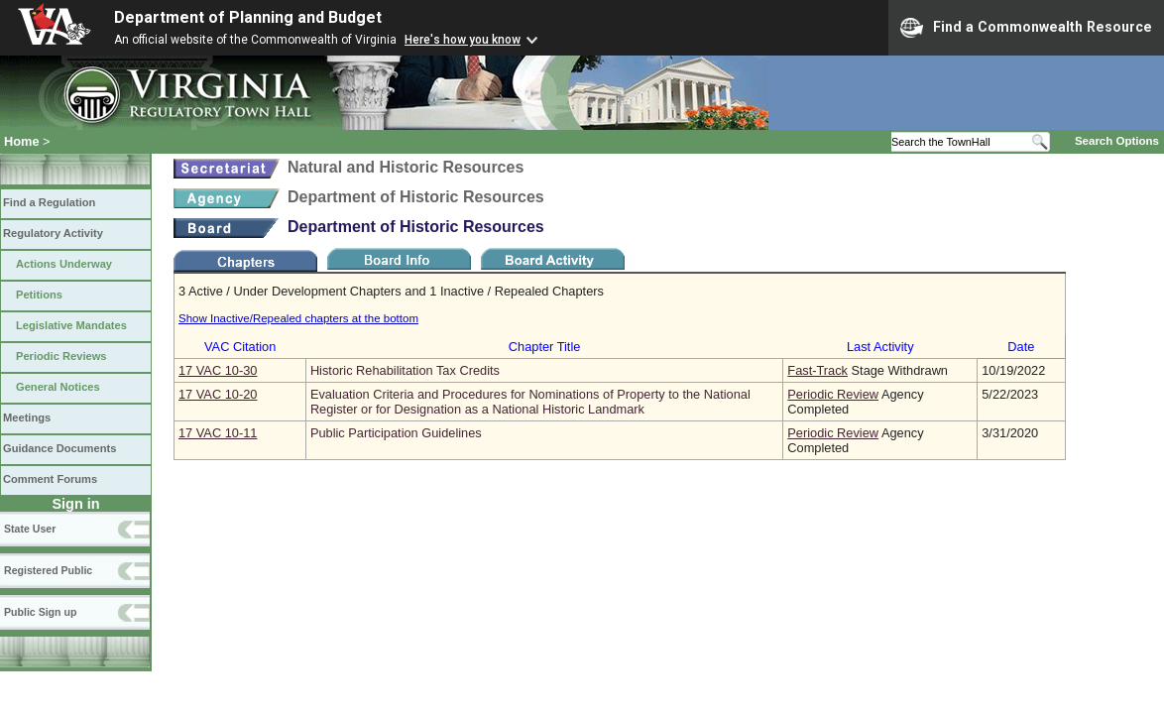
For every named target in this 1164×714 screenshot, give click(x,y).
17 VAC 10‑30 (217, 370)
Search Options (1117, 141)
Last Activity (880, 346)
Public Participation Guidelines (396, 432)
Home (22, 141)
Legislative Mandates (71, 325)
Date (1020, 346)
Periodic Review (832, 394)
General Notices (58, 387)
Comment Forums (50, 479)
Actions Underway (64, 264)
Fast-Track (817, 370)
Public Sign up (40, 612)
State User (30, 529)
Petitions (39, 294)
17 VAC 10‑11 (217, 432)
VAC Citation (240, 346)
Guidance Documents (59, 448)
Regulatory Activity (53, 233)
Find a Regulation (49, 202)
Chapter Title (545, 346)
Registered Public (48, 570)
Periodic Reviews (61, 356)
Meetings (27, 417)
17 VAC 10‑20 (217, 394)
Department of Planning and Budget (248, 17)
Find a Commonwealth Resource (1026, 28)
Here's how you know (463, 40)
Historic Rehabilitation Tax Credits (405, 370)
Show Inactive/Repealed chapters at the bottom (298, 318)
